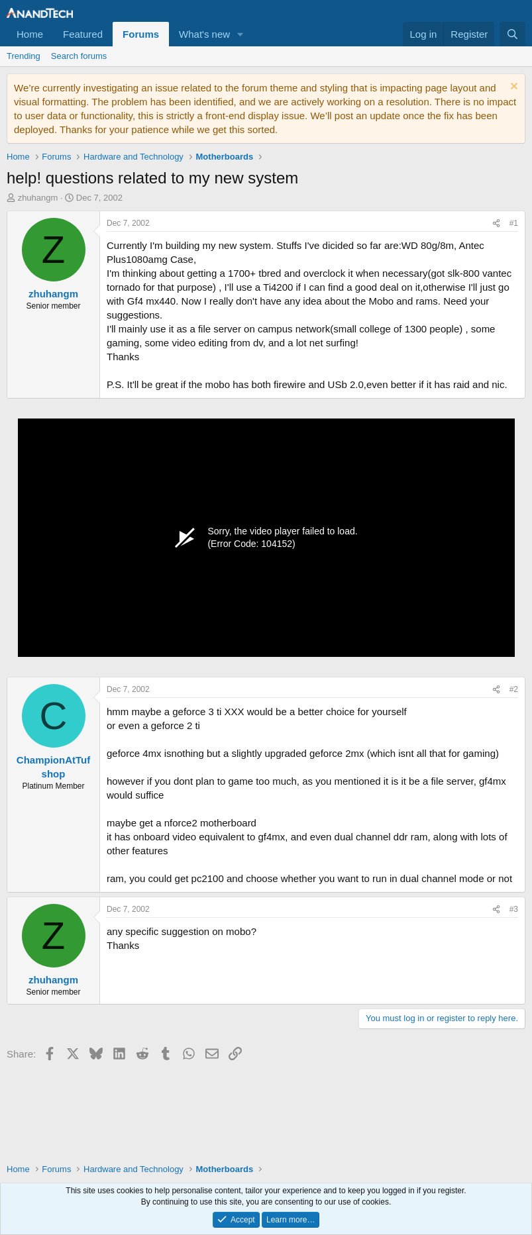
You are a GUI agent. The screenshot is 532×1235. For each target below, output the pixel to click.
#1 (513, 223)
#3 (513, 909)
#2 (513, 689)
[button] (240, 34)
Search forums (79, 56)
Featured (83, 34)
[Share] (496, 223)
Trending (23, 56)
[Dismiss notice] (512, 88)
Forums (141, 34)
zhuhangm (38, 198)
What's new (204, 34)
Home (30, 34)
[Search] (512, 34)
